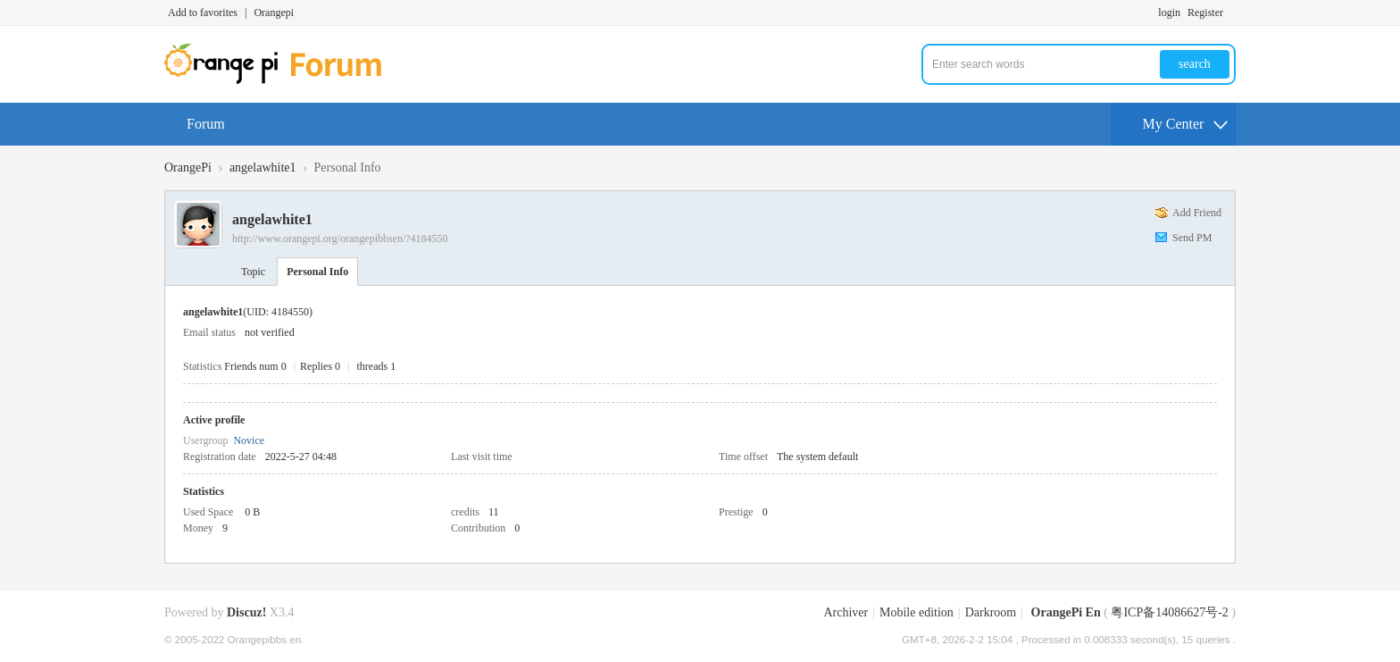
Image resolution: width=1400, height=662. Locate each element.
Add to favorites (203, 12)
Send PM (1192, 237)
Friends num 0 (255, 366)
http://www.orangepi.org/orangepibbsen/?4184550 (340, 238)
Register (1205, 12)
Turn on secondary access (1231, 12)
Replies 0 (320, 366)
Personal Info (317, 271)
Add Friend (1196, 212)
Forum (206, 123)
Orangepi (274, 12)
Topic (253, 271)
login (1169, 12)
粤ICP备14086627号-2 (1169, 612)
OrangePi (188, 167)
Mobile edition (916, 612)
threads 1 (376, 366)
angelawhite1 (262, 167)
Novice (248, 440)
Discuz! (246, 612)
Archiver (845, 612)
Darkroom (991, 612)
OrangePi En (1066, 612)
